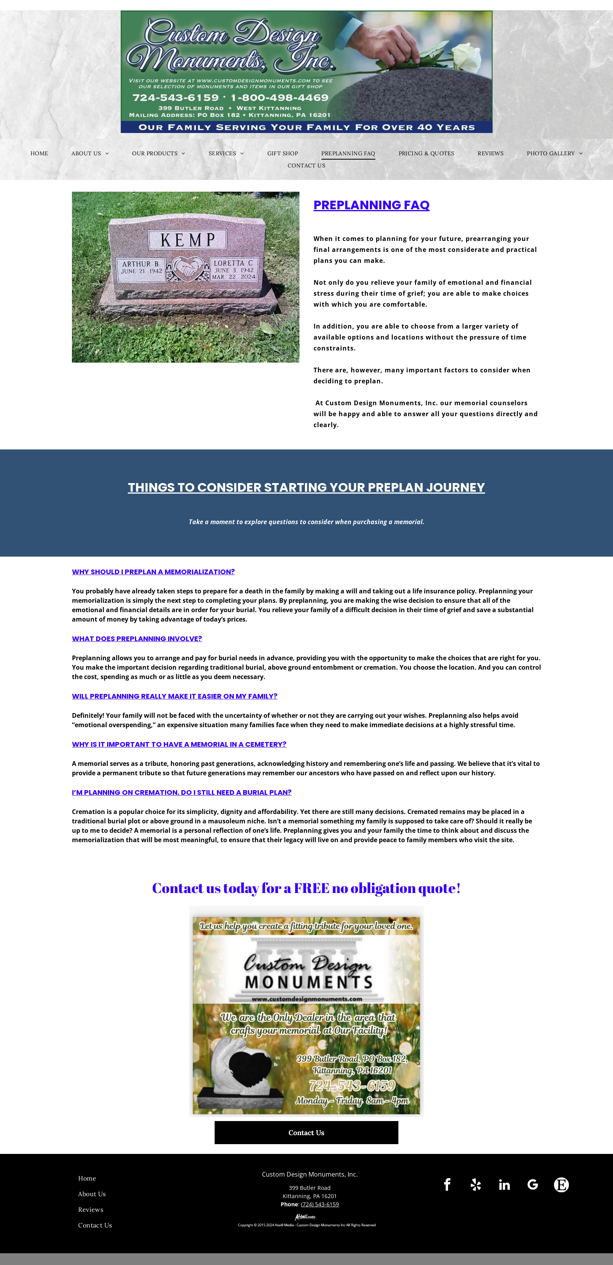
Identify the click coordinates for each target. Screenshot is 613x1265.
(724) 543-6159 (320, 1204)
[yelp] (476, 1186)
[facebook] (447, 1186)
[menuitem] (39, 153)
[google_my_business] (533, 1186)
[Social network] (561, 1186)
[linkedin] (504, 1186)
